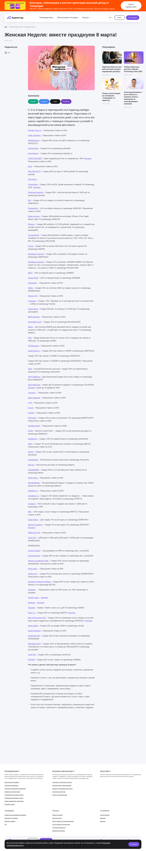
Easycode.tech (34, 385)
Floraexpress (33, 346)
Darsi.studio (33, 626)
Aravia (30, 452)
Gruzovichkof (33, 235)
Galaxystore (33, 309)
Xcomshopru (33, 153)
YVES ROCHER (35, 158)
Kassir (30, 408)
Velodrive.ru (33, 491)
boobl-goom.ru (34, 351)
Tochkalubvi (33, 208)
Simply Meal (33, 278)
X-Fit (30, 403)
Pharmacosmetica (36, 192)
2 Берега (32, 504)
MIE (29, 512)
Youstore (31, 393)
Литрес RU (32, 296)
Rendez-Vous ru (34, 130)
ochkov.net (32, 574)
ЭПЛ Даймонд (34, 377)
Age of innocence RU (37, 618)
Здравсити (32, 439)
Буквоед (31, 603)
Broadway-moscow (36, 254)
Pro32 (30, 431)
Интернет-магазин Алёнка (39, 582)
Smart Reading (34, 631)
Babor (30, 327)
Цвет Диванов (34, 398)
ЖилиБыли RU (34, 644)
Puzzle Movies (34, 556)
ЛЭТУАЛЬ (32, 179)
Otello (30, 288)
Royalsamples (34, 483)
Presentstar (33, 184)
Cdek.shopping (34, 135)
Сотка (30, 246)
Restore (31, 224)
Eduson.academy (35, 525)
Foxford (31, 413)
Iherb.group (33, 478)
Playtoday (32, 418)
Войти (120, 17)
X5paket (31, 608)
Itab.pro (31, 465)
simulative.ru (33, 496)
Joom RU (32, 655)
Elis (29, 200)
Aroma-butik (33, 148)
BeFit (30, 273)
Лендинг (87, 158)
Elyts (30, 166)
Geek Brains (33, 520)
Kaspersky (32, 283)
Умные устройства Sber (38, 561)
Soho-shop (32, 569)
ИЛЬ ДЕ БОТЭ (34, 171)
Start (30, 369)
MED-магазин (34, 317)
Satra (30, 444)
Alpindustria (33, 460)
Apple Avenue (34, 216)
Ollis (30, 338)
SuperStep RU (34, 636)
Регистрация (132, 17)
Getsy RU (32, 538)
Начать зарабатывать (131, 5)
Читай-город (33, 598)
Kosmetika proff (35, 322)
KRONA (31, 660)
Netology (32, 590)
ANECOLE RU (34, 533)
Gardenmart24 (34, 426)
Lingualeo (32, 301)
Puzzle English (34, 551)
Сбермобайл (33, 470)
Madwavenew (33, 140)
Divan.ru (32, 613)
